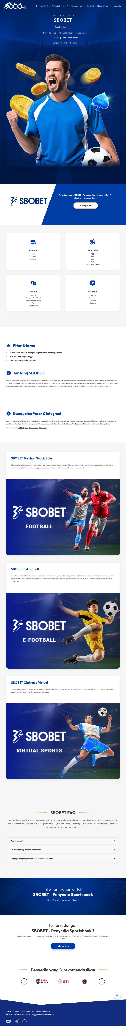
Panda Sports (33, 428)
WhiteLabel (75, 424)
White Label (57, 6)
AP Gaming (43, 428)
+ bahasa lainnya (33, 306)
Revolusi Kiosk (42, 6)
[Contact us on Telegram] (117, 995)
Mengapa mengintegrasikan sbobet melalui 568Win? (32, 858)
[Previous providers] (24, 981)
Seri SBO (90, 6)
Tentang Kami (77, 6)
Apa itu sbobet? (17, 841)
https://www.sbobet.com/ (68, 900)
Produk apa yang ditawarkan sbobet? (26, 850)
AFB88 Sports (23, 428)
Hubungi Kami (103, 6)
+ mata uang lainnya (93, 264)
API (66, 6)
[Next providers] (102, 981)
